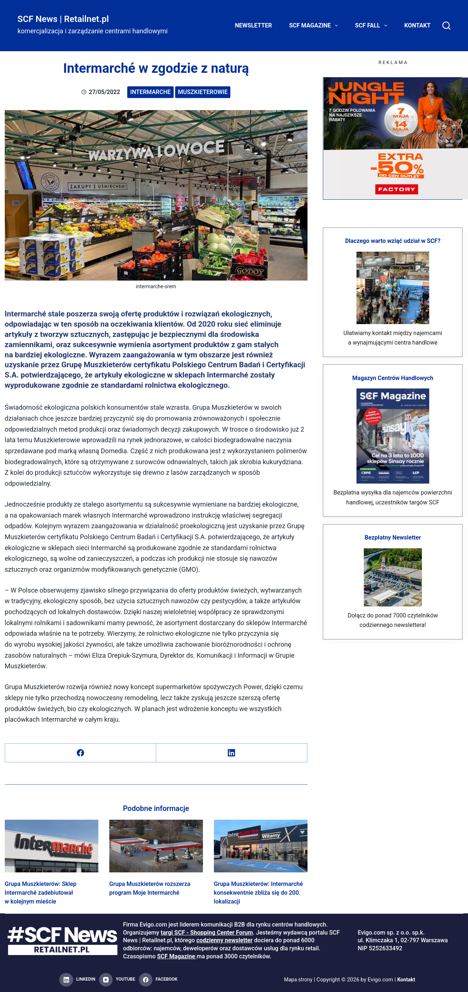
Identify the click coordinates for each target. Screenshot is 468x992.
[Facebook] (80, 753)
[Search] (446, 26)
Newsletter (253, 25)
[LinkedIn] (231, 753)
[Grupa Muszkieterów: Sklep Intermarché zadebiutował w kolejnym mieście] (51, 846)
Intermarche (150, 92)
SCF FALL (372, 25)
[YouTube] (117, 980)
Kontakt (417, 25)
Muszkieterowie (203, 92)
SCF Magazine (315, 25)
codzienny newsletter (224, 940)
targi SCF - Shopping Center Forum (207, 932)
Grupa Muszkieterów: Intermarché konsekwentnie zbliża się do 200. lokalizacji (258, 892)
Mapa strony (297, 979)
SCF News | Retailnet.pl (63, 19)
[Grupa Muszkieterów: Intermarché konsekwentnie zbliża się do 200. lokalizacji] (260, 846)
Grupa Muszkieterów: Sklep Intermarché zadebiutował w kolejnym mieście (40, 892)
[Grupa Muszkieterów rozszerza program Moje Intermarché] (156, 846)
